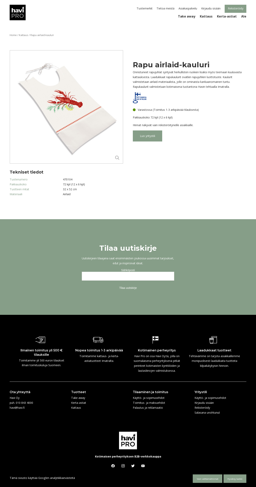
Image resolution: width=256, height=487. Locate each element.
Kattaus (23, 35)
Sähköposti (128, 270)
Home (13, 35)
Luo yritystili (147, 136)
